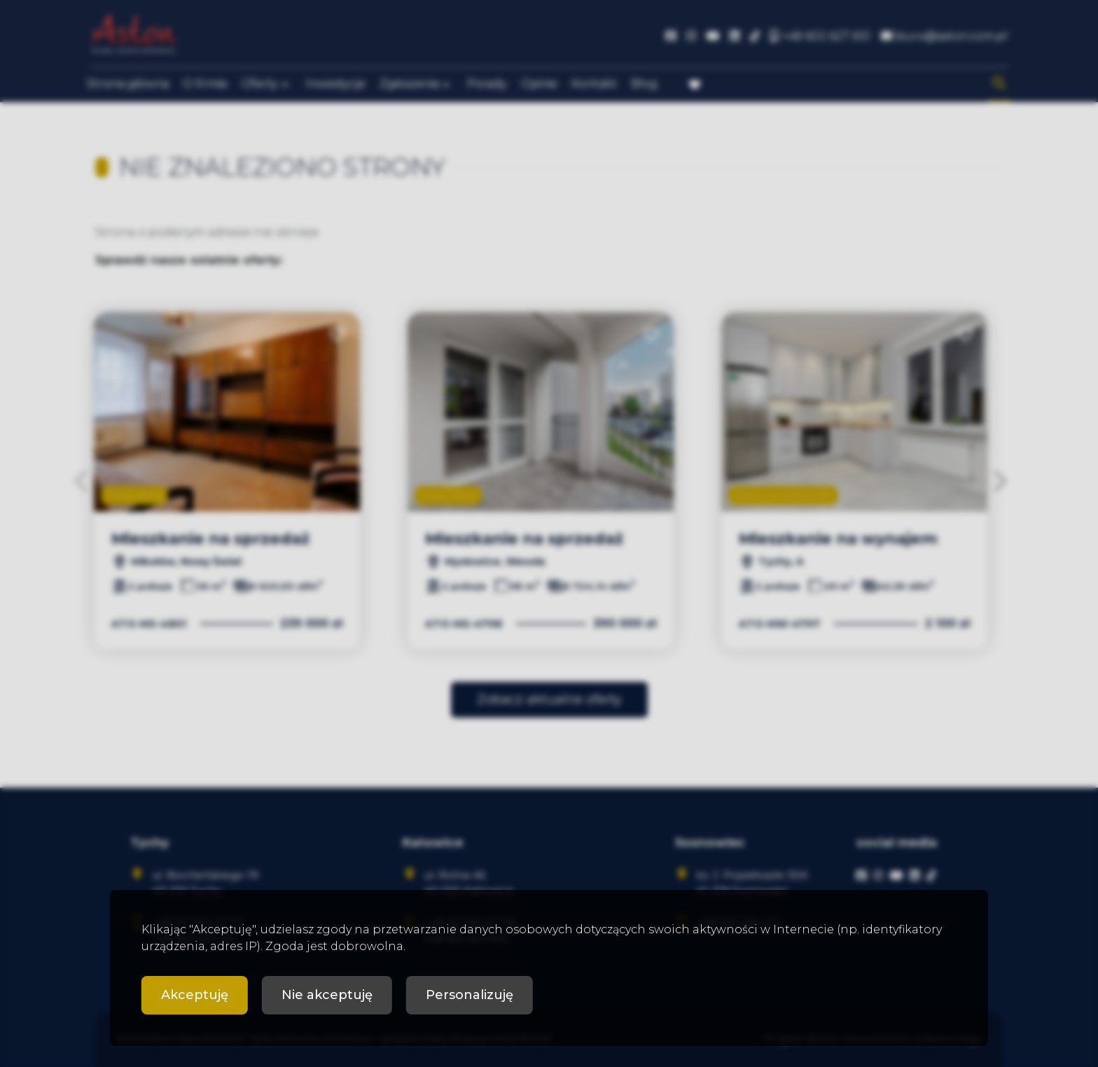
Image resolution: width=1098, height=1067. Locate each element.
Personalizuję (469, 995)
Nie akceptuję (327, 995)
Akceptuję (194, 995)
